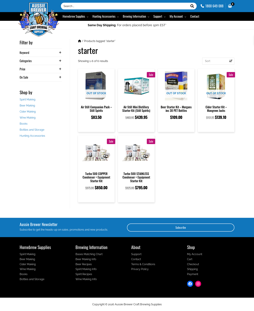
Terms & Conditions (143, 264)
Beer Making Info (85, 259)
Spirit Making (27, 99)
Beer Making (27, 105)
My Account (194, 254)
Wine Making (28, 117)
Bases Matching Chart (89, 254)
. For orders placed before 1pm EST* (127, 25)
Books (24, 123)
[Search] (192, 6)
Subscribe (180, 228)
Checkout (193, 264)
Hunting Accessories (32, 135)
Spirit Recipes (83, 274)
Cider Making (28, 111)
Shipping (192, 269)
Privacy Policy (140, 269)
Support (136, 254)
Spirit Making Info (86, 269)
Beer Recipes (83, 264)
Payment (192, 274)
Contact (136, 259)
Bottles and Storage (32, 129)
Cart (189, 259)
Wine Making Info (86, 279)
